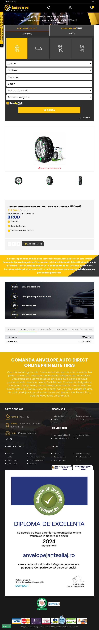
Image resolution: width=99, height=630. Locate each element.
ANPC (9, 457)
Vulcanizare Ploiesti (62, 435)
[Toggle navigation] (92, 1)
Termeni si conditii (37, 457)
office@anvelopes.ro (26, 433)
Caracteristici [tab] (27, 329)
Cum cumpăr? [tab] (45, 329)
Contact (10, 453)
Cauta (49, 110)
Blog (56, 419)
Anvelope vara (60, 460)
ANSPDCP (34, 463)
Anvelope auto (60, 457)
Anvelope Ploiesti (83, 457)
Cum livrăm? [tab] (62, 329)
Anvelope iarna (82, 453)
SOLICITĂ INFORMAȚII (49, 168)
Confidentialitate (37, 460)
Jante (78, 460)
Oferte (56, 453)
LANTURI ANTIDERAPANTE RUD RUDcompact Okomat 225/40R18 (48, 20)
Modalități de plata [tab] (82, 329)
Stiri (55, 423)
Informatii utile (60, 416)
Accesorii (39, 16)
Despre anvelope (83, 416)
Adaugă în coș (33, 244)
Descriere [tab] (11, 329)
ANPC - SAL (12, 460)
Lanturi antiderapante (56, 16)
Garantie (33, 453)
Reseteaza (85, 117)
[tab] (27, 33)
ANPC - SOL (12, 463)
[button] (49, 8)
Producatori (81, 419)
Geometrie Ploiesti (61, 438)
